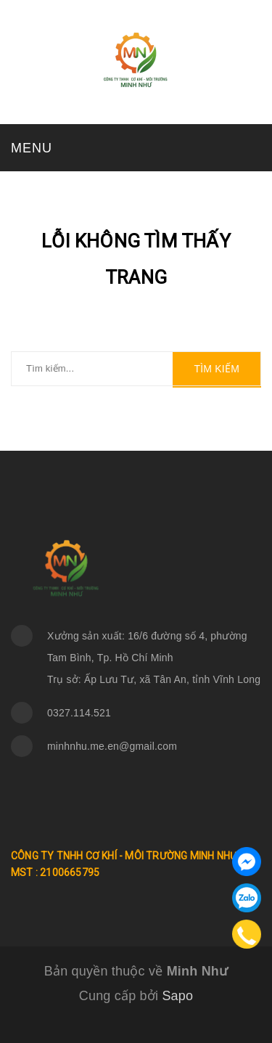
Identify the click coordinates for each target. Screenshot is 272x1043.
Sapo (177, 996)
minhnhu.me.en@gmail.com (112, 746)
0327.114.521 (79, 713)
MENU (31, 148)
